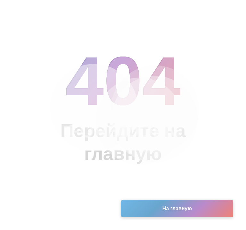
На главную (177, 208)
